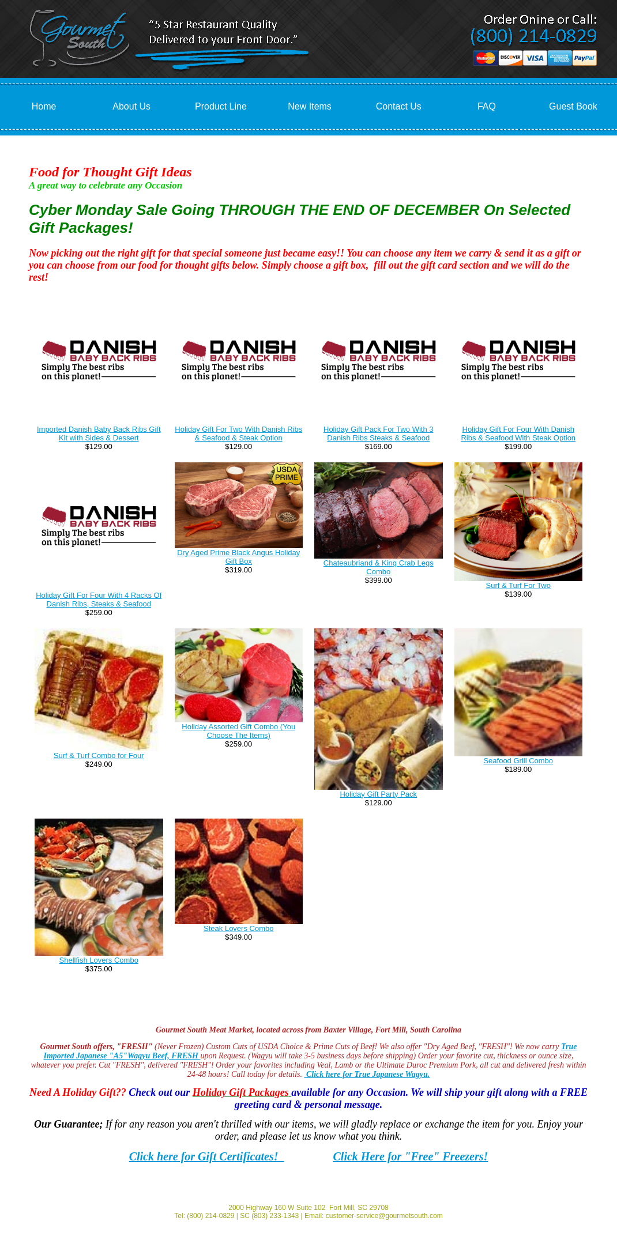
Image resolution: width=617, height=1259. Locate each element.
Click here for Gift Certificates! (206, 1156)
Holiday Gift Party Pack (378, 794)
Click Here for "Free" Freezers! (410, 1156)
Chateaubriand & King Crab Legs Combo (378, 567)
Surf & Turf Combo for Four (99, 755)
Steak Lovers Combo (238, 928)
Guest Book (573, 106)
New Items (310, 106)
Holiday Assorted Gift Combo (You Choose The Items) (238, 731)
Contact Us (399, 106)
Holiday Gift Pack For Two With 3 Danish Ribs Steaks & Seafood (378, 433)
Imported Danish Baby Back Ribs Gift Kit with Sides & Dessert (99, 433)
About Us (131, 106)
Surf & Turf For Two (518, 585)
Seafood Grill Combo (518, 760)
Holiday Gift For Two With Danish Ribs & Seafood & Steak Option (238, 433)
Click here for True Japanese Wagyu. (367, 1074)
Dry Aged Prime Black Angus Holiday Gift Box (238, 557)
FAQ (486, 106)
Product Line (221, 106)
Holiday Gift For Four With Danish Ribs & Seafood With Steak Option (518, 433)
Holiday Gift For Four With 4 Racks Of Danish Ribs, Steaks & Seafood (98, 599)
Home (44, 106)
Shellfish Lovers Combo (98, 960)
